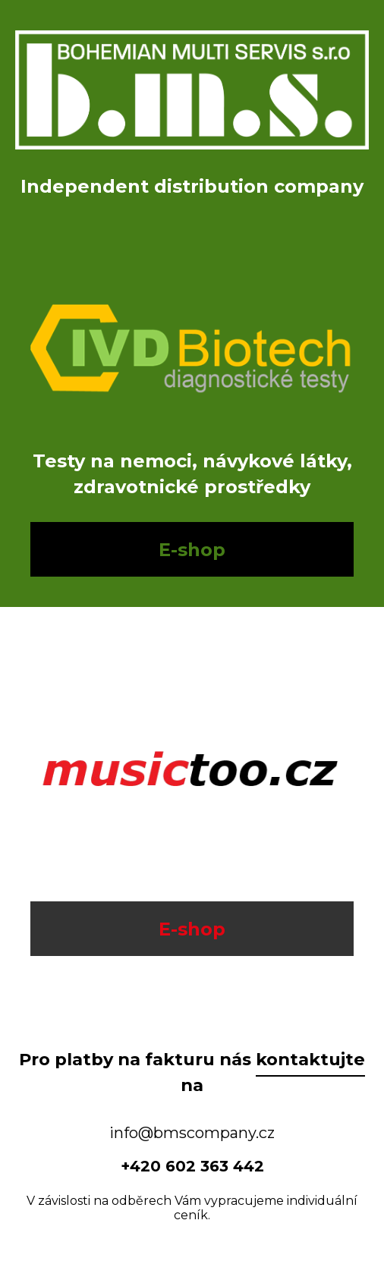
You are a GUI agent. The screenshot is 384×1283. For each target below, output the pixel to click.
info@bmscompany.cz (192, 1133)
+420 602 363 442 (192, 1166)
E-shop (192, 550)
